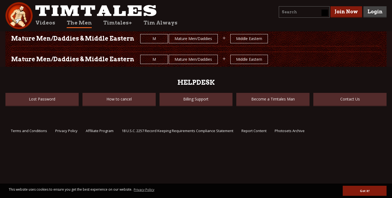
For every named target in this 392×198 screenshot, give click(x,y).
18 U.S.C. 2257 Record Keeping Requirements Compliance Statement (177, 131)
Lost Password (42, 99)
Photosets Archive (290, 131)
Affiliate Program (100, 131)
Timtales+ (117, 23)
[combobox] (304, 12)
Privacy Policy (66, 131)
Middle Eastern (249, 38)
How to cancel (119, 99)
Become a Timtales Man (273, 99)
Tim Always (160, 23)
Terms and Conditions (29, 131)
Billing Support (196, 99)
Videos (45, 23)
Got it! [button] (364, 191)
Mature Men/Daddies (193, 38)
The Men (79, 23)
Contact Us (350, 99)
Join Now (346, 11)
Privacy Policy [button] (144, 189)
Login (374, 11)
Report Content (254, 131)
